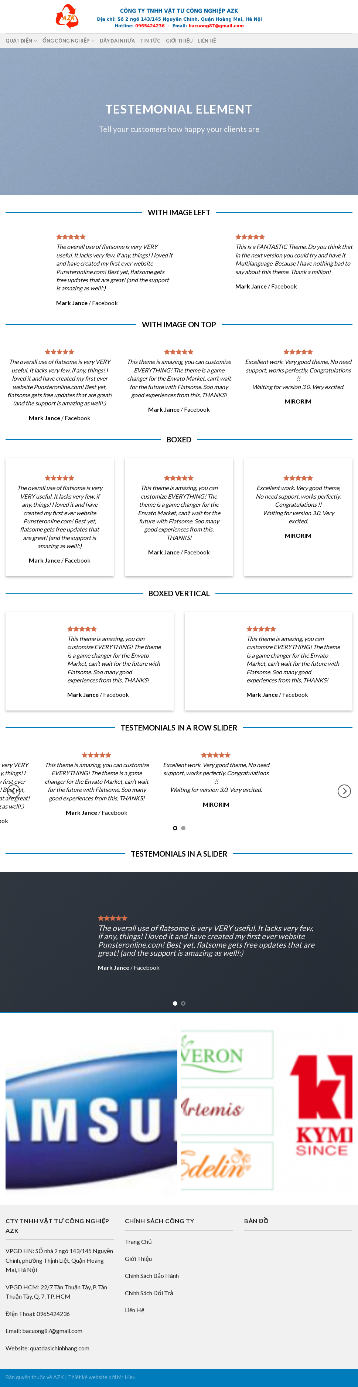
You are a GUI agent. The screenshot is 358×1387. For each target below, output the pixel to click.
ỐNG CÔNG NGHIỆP (68, 40)
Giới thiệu (179, 41)
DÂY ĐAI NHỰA (117, 41)
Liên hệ (207, 41)
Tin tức (150, 41)
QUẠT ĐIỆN (21, 40)
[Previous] (13, 791)
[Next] (344, 791)
